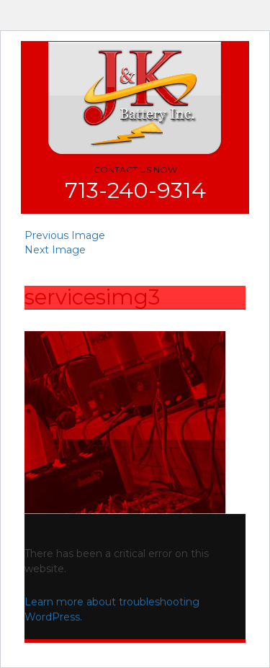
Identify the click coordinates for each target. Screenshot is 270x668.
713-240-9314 (135, 190)
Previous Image (64, 235)
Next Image (55, 249)
